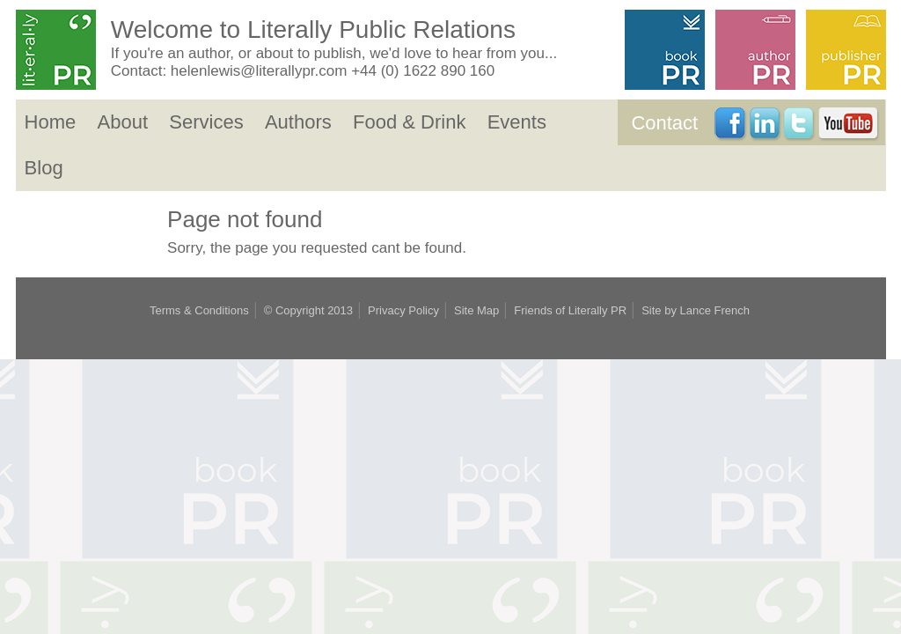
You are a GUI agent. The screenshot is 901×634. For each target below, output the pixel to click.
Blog (44, 168)
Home (51, 122)
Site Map (476, 310)
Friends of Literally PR (570, 310)
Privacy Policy (403, 310)
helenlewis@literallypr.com (259, 71)
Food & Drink (409, 122)
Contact (664, 123)
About (123, 122)
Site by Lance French (695, 310)
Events (516, 122)
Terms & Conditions (199, 310)
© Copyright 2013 (308, 310)
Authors (298, 122)
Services (206, 122)
